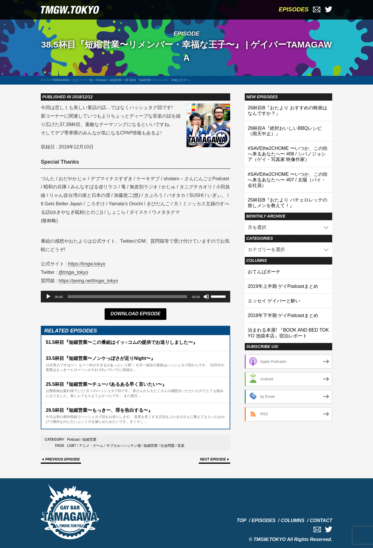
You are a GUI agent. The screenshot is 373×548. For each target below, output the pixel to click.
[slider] (127, 296)
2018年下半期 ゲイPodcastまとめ (283, 315)
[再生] (48, 297)
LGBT (71, 446)
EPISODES (294, 9)
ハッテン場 (132, 446)
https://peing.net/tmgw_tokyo (88, 280)
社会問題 (168, 446)
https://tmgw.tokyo (86, 263)
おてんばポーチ (264, 271)
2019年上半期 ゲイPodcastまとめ (283, 286)
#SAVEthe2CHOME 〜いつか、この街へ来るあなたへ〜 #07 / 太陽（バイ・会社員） (288, 180)
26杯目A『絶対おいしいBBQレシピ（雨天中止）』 (285, 131)
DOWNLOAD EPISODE (135, 313)
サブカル (113, 446)
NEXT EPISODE (213, 459)
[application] (135, 296)
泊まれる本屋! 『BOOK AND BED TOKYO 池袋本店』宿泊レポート (288, 333)
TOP (241, 520)
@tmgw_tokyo (73, 272)
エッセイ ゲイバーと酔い (274, 300)
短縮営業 (89, 439)
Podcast (73, 439)
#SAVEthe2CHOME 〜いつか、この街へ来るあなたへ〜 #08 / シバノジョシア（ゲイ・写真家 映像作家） (288, 154)
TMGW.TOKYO (270, 539)
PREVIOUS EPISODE (62, 459)
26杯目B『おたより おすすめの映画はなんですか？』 (287, 110)
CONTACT (321, 520)
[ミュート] (206, 297)
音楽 (180, 446)
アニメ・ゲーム (91, 446)
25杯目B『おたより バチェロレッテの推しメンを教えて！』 (287, 202)
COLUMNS (293, 520)
